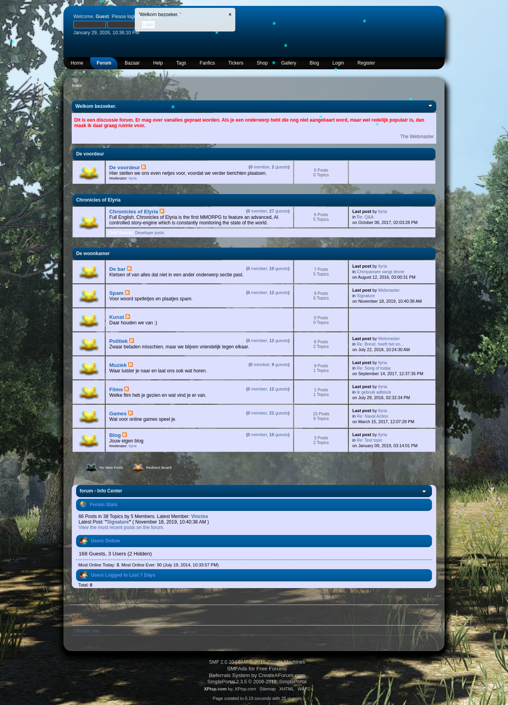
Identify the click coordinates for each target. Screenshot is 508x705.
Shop (262, 63)
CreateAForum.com (282, 675)
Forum (104, 63)
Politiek (118, 341)
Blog (314, 63)
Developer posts (149, 233)
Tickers (235, 63)
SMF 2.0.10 (221, 662)
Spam (116, 293)
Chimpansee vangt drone (380, 271)
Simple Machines (286, 662)
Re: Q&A (365, 217)
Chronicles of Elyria (133, 212)
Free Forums (272, 669)
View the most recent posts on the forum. (121, 527)
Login (338, 63)
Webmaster (389, 290)
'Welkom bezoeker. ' (159, 14)
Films (116, 389)
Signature (366, 295)
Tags (181, 63)
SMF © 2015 (251, 662)
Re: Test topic (369, 440)
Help (158, 63)
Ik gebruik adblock (374, 392)
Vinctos (199, 516)
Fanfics (207, 63)
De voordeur (124, 167)
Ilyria (132, 178)
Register (366, 63)
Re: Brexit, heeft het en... (380, 344)
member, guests (269, 167)
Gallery (288, 63)
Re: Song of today (374, 368)
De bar (117, 269)
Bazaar (132, 63)
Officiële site (86, 631)
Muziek (118, 365)
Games (118, 413)
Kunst (116, 317)
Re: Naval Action (372, 416)
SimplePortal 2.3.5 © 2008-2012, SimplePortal (257, 682)
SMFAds (237, 669)
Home (77, 63)
